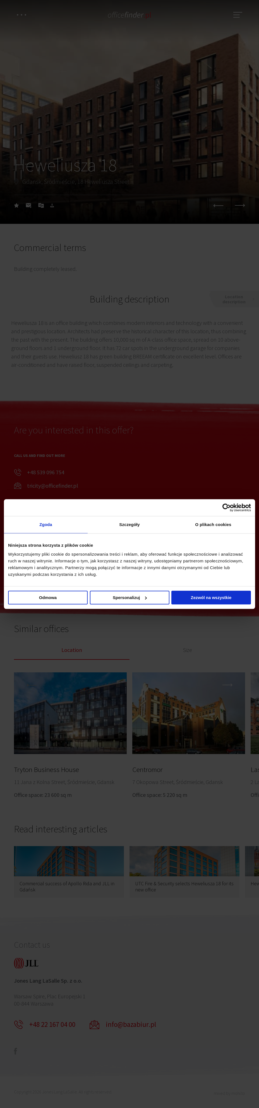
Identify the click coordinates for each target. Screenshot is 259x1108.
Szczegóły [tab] (129, 524)
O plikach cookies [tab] (213, 524)
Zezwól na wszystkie (211, 597)
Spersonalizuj (130, 597)
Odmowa (48, 597)
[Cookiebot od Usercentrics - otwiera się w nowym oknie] (226, 507)
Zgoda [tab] (45, 524)
